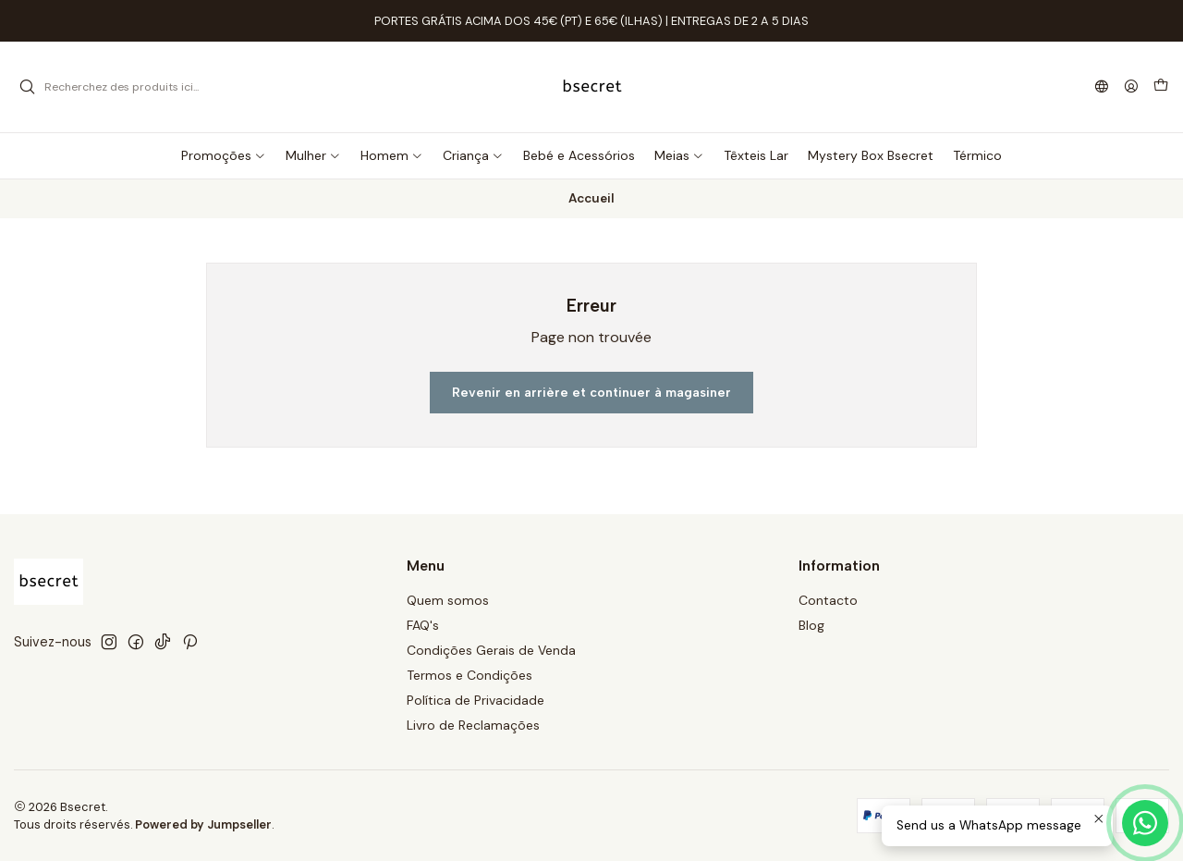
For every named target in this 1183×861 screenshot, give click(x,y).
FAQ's (423, 625)
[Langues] (1102, 87)
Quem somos (448, 600)
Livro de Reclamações (473, 725)
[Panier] (1161, 87)
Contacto (828, 600)
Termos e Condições (469, 675)
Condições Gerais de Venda (491, 650)
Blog (811, 625)
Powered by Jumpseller (203, 824)
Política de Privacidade (475, 700)
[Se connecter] (1131, 87)
